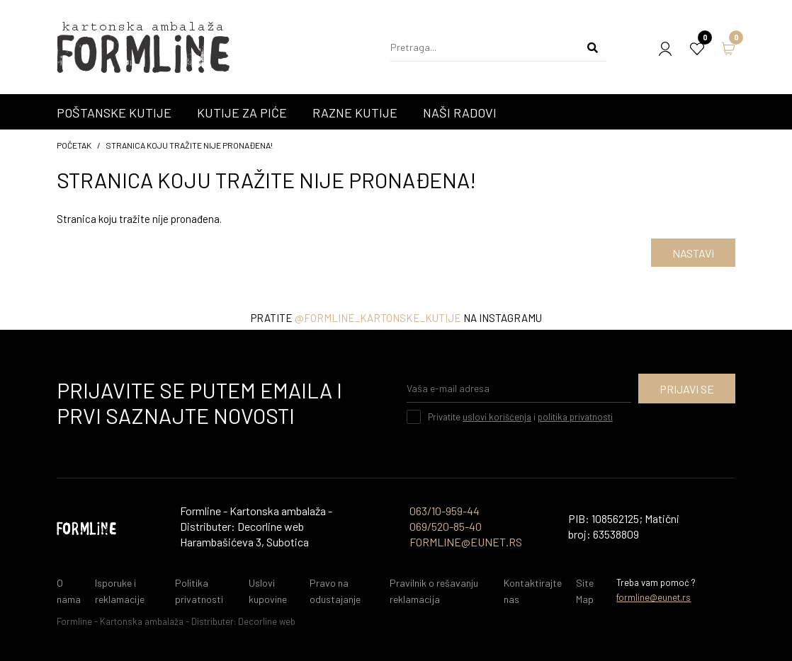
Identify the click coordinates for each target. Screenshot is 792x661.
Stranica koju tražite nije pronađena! (189, 145)
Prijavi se (687, 389)
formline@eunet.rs (653, 597)
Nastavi (693, 253)
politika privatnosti (575, 417)
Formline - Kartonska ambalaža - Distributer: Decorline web (176, 621)
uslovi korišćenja (497, 417)
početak (74, 145)
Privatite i (520, 417)
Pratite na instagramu (396, 317)
